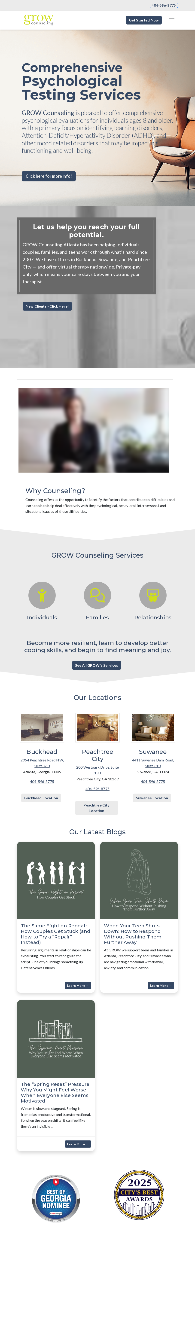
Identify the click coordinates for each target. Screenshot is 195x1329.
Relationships (152, 617)
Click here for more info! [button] (49, 176)
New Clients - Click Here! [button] (47, 306)
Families (97, 617)
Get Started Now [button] (144, 20)
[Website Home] (39, 20)
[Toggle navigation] (171, 20)
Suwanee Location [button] (152, 798)
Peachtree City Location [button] (96, 808)
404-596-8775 (164, 5)
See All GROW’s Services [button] (96, 665)
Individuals (42, 617)
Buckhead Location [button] (41, 798)
